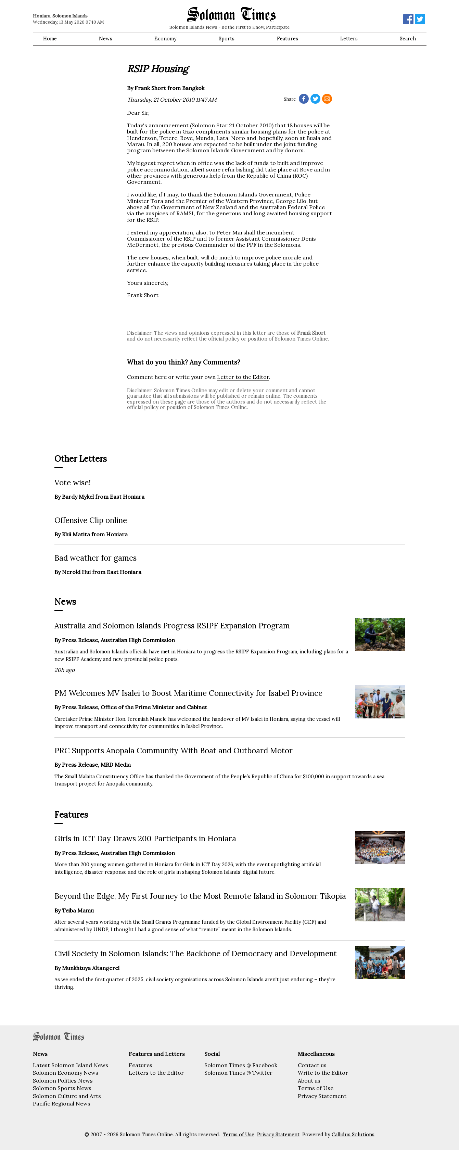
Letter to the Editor (243, 376)
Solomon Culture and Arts (67, 1095)
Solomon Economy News (65, 1072)
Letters (349, 39)
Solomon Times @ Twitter (238, 1072)
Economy (165, 39)
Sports (226, 39)
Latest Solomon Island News (70, 1065)
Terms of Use (315, 1088)
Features (287, 39)
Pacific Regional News (61, 1103)
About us (309, 1080)
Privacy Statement (322, 1095)
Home (50, 39)
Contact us (312, 1065)
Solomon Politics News (63, 1080)
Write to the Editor (323, 1072)
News (105, 39)
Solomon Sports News (62, 1088)
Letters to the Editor (156, 1072)
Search (408, 39)
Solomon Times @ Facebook (240, 1065)
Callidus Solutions (353, 1135)
